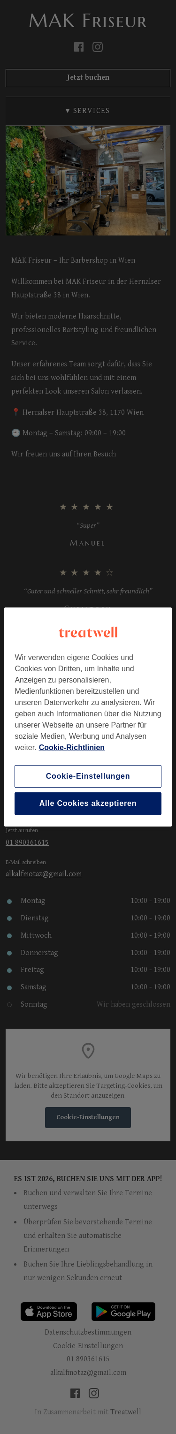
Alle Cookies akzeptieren (88, 803)
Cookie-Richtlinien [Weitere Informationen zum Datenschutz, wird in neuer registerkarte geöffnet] (72, 747)
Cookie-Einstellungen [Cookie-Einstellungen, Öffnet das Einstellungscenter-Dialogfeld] (88, 776)
